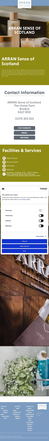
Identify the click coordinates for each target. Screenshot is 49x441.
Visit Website (24, 128)
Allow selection (24, 246)
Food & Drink (5, 411)
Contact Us (17, 412)
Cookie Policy (29, 429)
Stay (2, 408)
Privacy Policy (30, 425)
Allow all (24, 241)
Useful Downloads (29, 413)
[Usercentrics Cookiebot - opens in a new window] (40, 189)
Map (2, 414)
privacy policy (25, 199)
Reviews (24, 137)
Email (24, 133)
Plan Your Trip (5, 417)
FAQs (14, 410)
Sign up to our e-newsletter (30, 408)
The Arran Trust (29, 417)
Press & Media (17, 417)
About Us (16, 414)
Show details (40, 236)
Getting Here (17, 407)
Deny (24, 251)
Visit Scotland (29, 421)
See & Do (4, 406)
